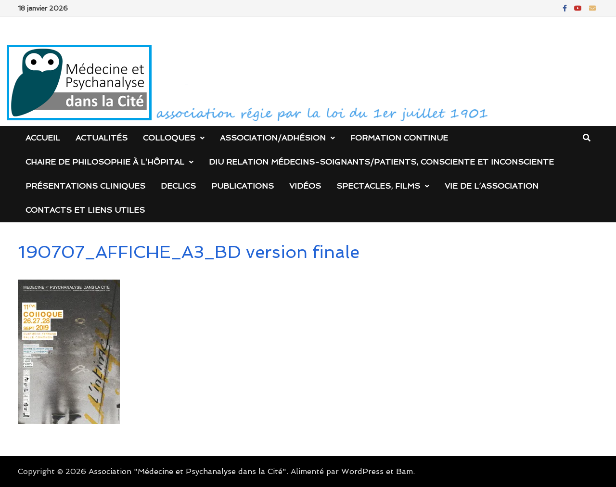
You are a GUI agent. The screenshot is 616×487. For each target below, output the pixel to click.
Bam (404, 471)
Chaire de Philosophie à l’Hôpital (105, 162)
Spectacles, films (378, 186)
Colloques (169, 137)
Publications (242, 186)
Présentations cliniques (85, 186)
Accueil (43, 137)
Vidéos (305, 186)
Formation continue (399, 137)
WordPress (362, 471)
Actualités (102, 137)
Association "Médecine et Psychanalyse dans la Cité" (187, 471)
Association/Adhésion (273, 137)
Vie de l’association (492, 186)
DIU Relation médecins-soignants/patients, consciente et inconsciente (381, 162)
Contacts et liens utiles (85, 210)
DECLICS (178, 186)
